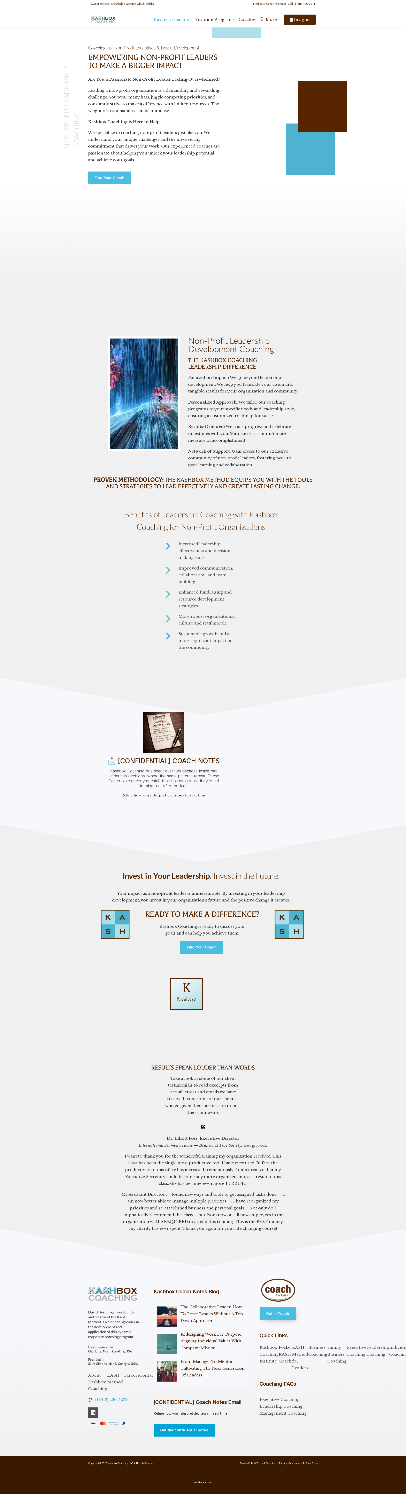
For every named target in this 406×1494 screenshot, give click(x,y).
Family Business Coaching (336, 1354)
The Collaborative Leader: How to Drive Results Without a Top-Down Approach (212, 1314)
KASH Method (115, 1378)
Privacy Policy (247, 1463)
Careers (131, 1375)
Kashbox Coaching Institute (269, 1354)
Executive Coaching (356, 1351)
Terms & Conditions (266, 1463)
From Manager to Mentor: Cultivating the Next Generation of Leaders (212, 1368)
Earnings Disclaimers (290, 1463)
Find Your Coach (263, 3)
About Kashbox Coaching (97, 1382)
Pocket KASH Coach (285, 1354)
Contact (281, 3)
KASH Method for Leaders (300, 1357)
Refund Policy (310, 1463)
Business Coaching (317, 1351)
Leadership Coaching (377, 1351)
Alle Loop (207, 1482)
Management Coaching (283, 1413)
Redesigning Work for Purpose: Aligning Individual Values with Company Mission (211, 1341)
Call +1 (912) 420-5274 (301, 3)
